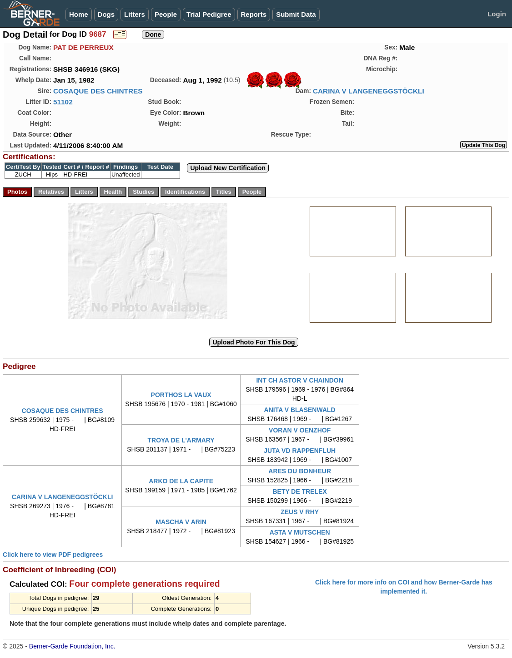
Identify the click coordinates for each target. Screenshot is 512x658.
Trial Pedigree (208, 14)
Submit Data (296, 14)
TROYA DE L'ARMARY (180, 440)
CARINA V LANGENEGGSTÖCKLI (368, 91)
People (166, 14)
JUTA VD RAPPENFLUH (300, 450)
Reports (254, 14)
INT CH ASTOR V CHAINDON (299, 380)
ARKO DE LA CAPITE (181, 481)
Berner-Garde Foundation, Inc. (72, 646)
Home (78, 14)
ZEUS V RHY (300, 512)
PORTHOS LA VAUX (181, 394)
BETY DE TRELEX (299, 491)
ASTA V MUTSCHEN (300, 532)
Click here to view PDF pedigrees (53, 554)
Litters (134, 14)
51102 (63, 102)
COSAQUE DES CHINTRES (98, 91)
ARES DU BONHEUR (299, 471)
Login (496, 14)
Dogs (106, 14)
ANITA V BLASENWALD (300, 409)
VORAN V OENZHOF (300, 430)
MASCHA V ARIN (181, 521)
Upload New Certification (228, 168)
